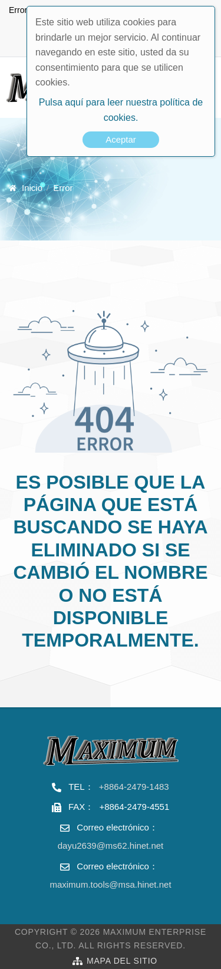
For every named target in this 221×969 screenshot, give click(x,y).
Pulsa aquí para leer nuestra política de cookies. (121, 110)
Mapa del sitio (122, 960)
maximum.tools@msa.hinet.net (110, 884)
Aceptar (120, 139)
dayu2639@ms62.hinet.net (111, 846)
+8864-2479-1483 (134, 787)
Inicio (32, 188)
